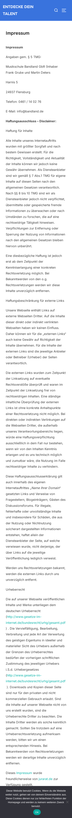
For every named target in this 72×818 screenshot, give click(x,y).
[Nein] (67, 802)
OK (37, 812)
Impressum (24, 773)
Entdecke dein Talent (18, 10)
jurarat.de (45, 779)
